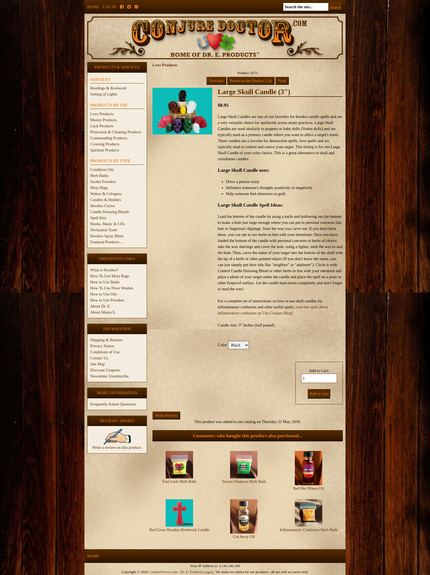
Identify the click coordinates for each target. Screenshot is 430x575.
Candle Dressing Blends (109, 212)
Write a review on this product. (117, 445)
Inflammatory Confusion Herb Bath (308, 530)
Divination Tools (103, 230)
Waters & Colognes (105, 193)
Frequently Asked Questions (113, 404)
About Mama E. (103, 312)
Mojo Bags (99, 187)
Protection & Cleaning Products (116, 132)
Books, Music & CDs (107, 224)
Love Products (102, 114)
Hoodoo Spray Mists (106, 236)
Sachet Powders (103, 181)
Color (222, 345)
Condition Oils (102, 169)
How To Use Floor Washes (111, 288)
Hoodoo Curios (102, 206)
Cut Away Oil (244, 536)
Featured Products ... (106, 242)
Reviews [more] (117, 421)
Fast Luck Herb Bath (179, 481)
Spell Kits (98, 218)
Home (93, 7)
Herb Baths (99, 175)
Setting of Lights (103, 94)
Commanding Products (108, 138)
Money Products (103, 120)
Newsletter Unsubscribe (109, 376)
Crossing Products (105, 144)
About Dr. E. (100, 306)
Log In (109, 7)
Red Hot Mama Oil (308, 488)
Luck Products (102, 126)
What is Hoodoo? (104, 270)
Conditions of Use (105, 352)
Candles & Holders (105, 200)
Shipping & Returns (106, 340)
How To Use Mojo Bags (109, 276)
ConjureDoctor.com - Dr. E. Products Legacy (181, 572)
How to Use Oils (103, 294)
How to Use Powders (107, 300)
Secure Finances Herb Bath (244, 481)
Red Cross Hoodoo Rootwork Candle (179, 530)
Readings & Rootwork (108, 88)
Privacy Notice (102, 346)
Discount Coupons (105, 370)
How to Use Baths (105, 282)
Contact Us (99, 358)
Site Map (97, 364)
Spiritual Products (104, 150)
